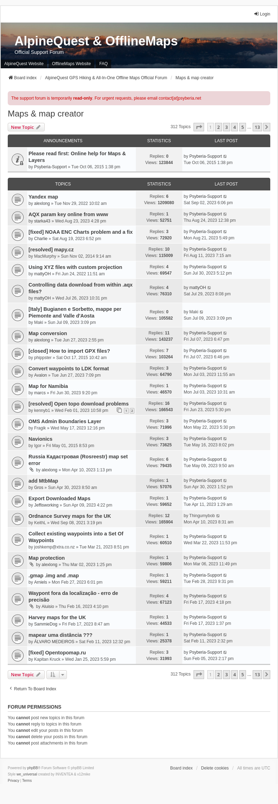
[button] (199, 127)
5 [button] (242, 127)
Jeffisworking (46, 505)
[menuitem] (13, 781)
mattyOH (42, 273)
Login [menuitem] (262, 14)
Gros (38, 487)
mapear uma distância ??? (61, 635)
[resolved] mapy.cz (51, 249)
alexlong (42, 203)
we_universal (27, 774)
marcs (40, 392)
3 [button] (226, 127)
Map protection (47, 558)
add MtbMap (43, 481)
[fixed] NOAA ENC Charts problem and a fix (81, 232)
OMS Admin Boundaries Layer (65, 421)
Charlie (41, 238)
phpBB (32, 768)
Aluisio (48, 606)
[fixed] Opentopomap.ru (57, 652)
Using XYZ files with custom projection (75, 267)
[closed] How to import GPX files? (69, 351)
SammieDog (45, 624)
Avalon (40, 375)
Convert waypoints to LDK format (69, 368)
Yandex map (43, 197)
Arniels (40, 582)
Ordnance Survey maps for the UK (70, 516)
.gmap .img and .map (54, 575)
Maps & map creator (46, 113)
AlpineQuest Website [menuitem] (24, 63)
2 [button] (218, 127)
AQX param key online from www (68, 214)
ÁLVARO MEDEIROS (54, 641)
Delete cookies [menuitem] (215, 768)
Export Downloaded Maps (59, 498)
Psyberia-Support (50, 166)
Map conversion (48, 333)
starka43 (42, 221)
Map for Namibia (48, 386)
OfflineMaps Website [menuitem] (71, 63)
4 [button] (234, 127)
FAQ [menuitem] (103, 63)
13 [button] (257, 127)
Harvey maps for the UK (57, 617)
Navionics (40, 439)
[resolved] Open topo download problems (79, 404)
